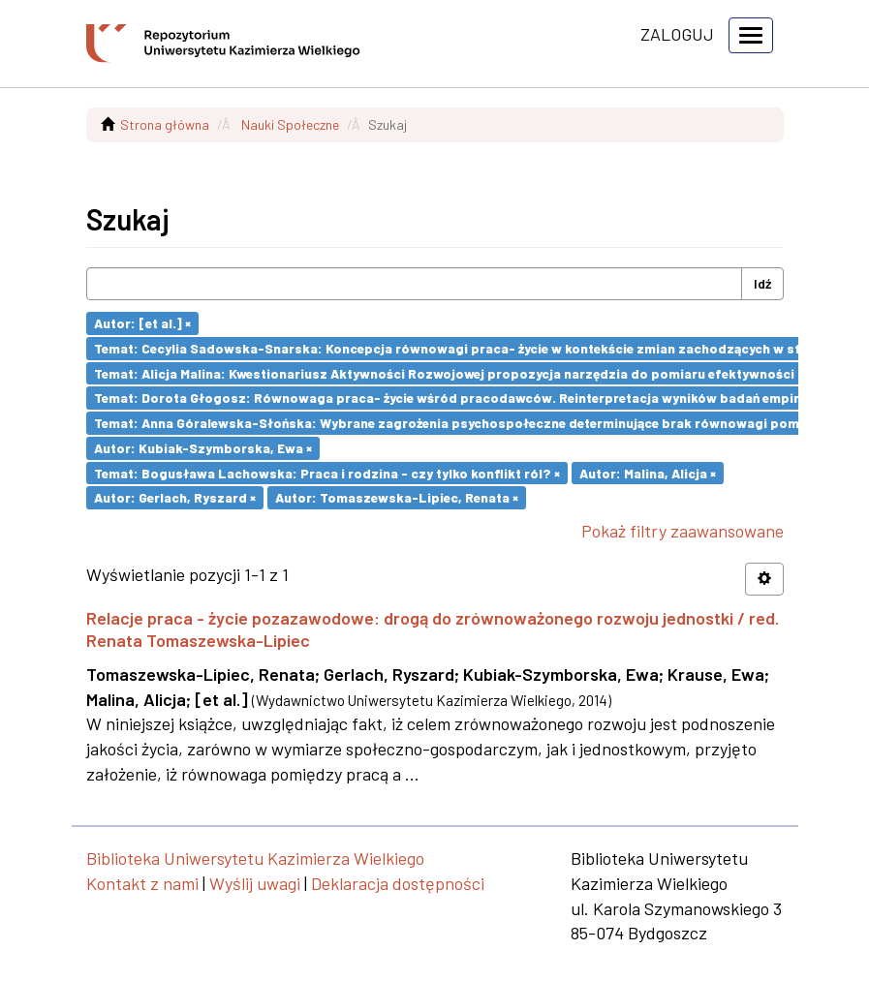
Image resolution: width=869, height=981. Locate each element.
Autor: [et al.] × (142, 323)
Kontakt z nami (142, 883)
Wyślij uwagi (254, 883)
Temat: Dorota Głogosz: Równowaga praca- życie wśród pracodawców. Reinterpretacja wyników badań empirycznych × (476, 397)
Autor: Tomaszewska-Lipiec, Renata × (396, 497)
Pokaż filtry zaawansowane (682, 530)
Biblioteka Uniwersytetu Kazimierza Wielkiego (255, 858)
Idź (762, 283)
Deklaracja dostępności (397, 883)
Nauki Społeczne (290, 124)
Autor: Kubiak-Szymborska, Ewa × (203, 448)
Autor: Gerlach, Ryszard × (175, 497)
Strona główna (164, 124)
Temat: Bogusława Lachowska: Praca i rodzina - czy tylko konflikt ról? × (327, 472)
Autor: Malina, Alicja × (647, 472)
